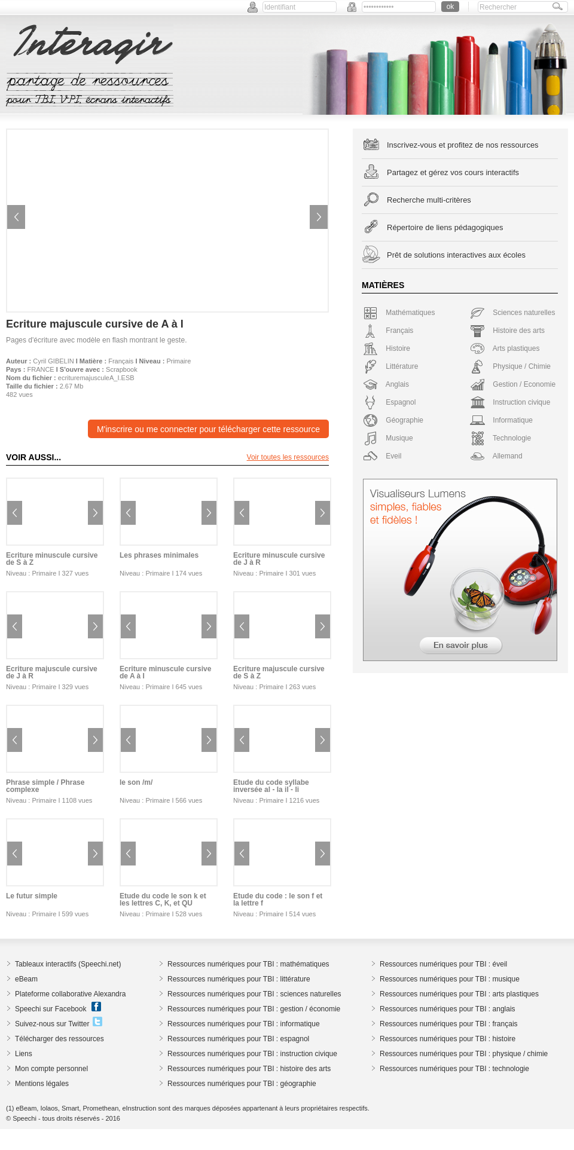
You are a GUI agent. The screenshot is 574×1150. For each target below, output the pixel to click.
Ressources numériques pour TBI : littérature (238, 979)
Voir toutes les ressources (288, 457)
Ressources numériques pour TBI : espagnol (238, 1039)
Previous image (16, 217)
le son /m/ (136, 782)
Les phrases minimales (159, 555)
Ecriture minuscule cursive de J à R (279, 559)
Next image (319, 217)
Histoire (386, 348)
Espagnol (389, 402)
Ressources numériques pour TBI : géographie (241, 1083)
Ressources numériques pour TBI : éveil (443, 964)
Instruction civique (510, 402)
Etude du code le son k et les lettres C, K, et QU (163, 899)
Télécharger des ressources (59, 1039)
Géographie (393, 420)
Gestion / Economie (512, 384)
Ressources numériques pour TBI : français (449, 1024)
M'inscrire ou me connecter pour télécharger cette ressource (208, 429)
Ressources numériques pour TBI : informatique (243, 1024)
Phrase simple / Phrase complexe (45, 786)
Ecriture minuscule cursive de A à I (165, 672)
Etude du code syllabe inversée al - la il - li (271, 786)
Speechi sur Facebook (50, 1009)
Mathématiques (399, 312)
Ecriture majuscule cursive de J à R (51, 672)
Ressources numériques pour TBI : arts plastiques (459, 994)
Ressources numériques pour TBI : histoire (447, 1039)
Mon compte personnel (51, 1069)
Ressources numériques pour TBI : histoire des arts (249, 1069)
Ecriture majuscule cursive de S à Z (279, 672)
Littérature (390, 366)
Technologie (500, 438)
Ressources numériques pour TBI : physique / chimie (464, 1054)
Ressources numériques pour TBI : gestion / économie (253, 1009)
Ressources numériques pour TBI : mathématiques (248, 964)
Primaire (178, 361)
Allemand (496, 456)
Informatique (501, 420)
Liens (23, 1054)
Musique (388, 438)
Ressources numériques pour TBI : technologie (454, 1069)
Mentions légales (42, 1083)
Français (120, 361)
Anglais (386, 384)
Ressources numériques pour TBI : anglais (447, 1009)
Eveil (382, 456)
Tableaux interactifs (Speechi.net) (68, 964)
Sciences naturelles (512, 312)
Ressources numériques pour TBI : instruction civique (252, 1054)
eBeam (26, 979)
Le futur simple (31, 896)
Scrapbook (122, 369)
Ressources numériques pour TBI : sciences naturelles (254, 994)
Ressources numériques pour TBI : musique (450, 979)
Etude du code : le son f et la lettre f (277, 899)
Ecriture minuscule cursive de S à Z (51, 559)
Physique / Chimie (510, 366)
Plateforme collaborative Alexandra (70, 994)
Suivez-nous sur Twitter (52, 1024)
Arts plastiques (504, 348)
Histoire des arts (507, 330)
